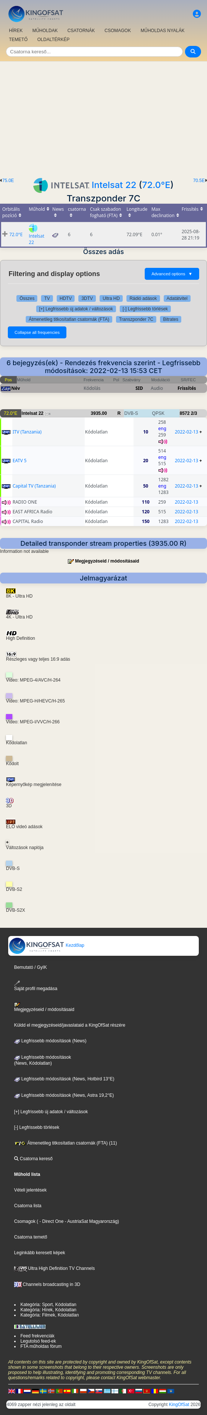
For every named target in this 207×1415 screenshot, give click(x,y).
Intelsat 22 (114, 184)
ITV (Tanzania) (27, 432)
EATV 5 (19, 460)
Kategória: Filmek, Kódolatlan (50, 1315)
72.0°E (156, 184)
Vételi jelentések (30, 1190)
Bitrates (170, 319)
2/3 (194, 413)
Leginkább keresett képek (39, 1252)
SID (139, 388)
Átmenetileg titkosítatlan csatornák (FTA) (69, 319)
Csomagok (24, 1221)
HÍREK (16, 30)
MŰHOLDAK (45, 30)
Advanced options (171, 274)
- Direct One (52, 1221)
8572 (185, 413)
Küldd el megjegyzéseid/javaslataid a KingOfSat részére (69, 1025)
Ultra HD (111, 298)
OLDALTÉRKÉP (53, 39)
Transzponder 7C (136, 319)
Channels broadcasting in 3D (47, 1284)
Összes (26, 298)
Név (15, 388)
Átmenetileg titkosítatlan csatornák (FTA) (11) (65, 1143)
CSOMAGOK (117, 30)
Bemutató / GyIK (30, 967)
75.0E (8, 180)
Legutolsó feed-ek (38, 1341)
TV (47, 298)
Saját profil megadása (35, 985)
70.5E (199, 180)
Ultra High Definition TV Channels (54, 1268)
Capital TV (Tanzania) (34, 486)
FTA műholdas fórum (41, 1346)
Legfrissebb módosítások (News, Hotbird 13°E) (64, 1078)
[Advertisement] (103, 117)
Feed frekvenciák (37, 1336)
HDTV (66, 298)
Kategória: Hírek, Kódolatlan (48, 1309)
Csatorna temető (30, 1237)
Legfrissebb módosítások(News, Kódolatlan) (42, 1060)
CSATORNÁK (81, 30)
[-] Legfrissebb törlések (145, 309)
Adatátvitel (177, 298)
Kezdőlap (46, 945)
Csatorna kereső (33, 1158)
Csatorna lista (27, 1205)
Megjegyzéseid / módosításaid (107, 561)
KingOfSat (179, 1404)
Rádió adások (143, 298)
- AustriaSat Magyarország (90, 1221)
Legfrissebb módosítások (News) (50, 1040)
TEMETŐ (18, 39)
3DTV (87, 298)
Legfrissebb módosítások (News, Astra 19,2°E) (64, 1095)
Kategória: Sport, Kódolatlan (48, 1304)
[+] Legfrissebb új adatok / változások (76, 309)
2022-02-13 (186, 432)
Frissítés (187, 388)
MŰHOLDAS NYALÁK (163, 30)
